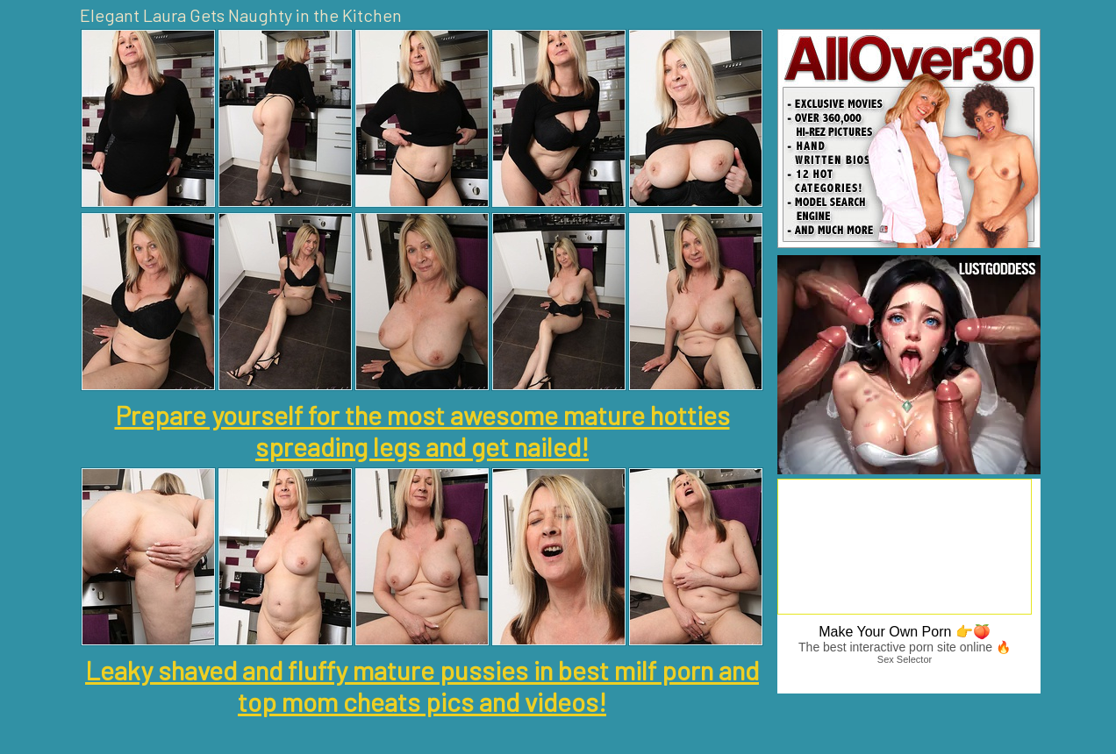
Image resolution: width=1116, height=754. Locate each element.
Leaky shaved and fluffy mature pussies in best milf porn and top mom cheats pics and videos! (422, 685)
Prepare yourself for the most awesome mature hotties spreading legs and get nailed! (422, 430)
